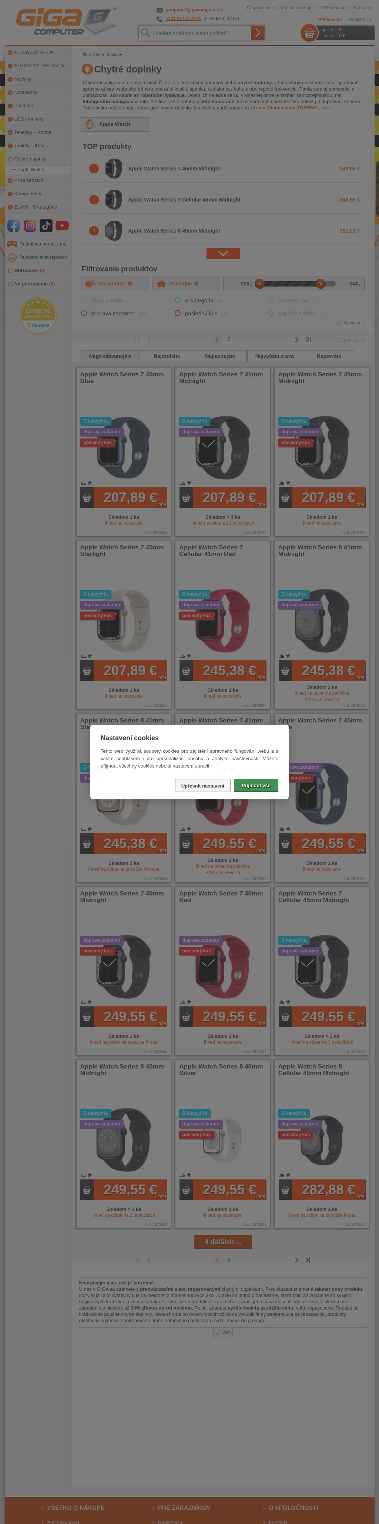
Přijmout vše (256, 785)
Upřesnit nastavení (202, 786)
